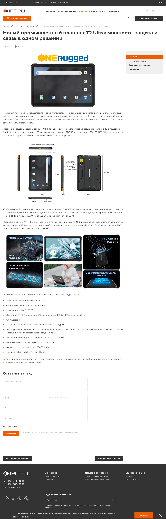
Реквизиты (50, 479)
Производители (52, 476)
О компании (113, 11)
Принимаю (144, 515)
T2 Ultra (7, 359)
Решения (50, 11)
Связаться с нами (135, 473)
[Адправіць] (112, 500)
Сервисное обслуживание (97, 479)
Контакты (129, 476)
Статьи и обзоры (97, 11)
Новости (83, 11)
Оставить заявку (149, 18)
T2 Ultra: (78, 294)
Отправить (11, 433)
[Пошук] (129, 18)
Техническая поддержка (96, 476)
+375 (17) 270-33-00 (15, 484)
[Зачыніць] (160, 515)
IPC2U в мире (131, 479)
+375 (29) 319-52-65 (15, 481)
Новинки (19, 46)
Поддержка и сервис (67, 11)
